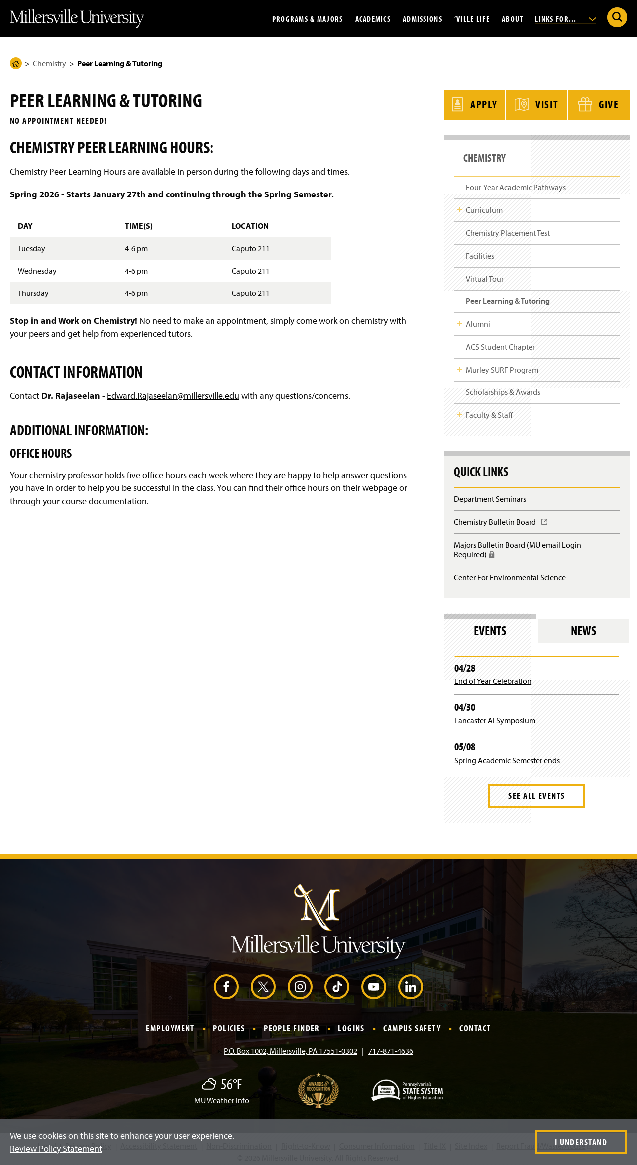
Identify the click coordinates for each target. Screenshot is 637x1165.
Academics (373, 18)
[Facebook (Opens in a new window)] (226, 982)
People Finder (291, 1023)
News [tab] (583, 625)
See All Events (536, 791)
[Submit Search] (617, 17)
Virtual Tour (485, 274)
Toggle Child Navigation (460, 205)
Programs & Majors (307, 18)
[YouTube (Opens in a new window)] (373, 982)
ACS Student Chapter (500, 342)
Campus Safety (412, 1023)
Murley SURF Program (502, 365)
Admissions (422, 18)
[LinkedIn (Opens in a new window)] (410, 982)
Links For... (565, 18)
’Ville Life (472, 18)
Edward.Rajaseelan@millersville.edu (173, 395)
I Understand (581, 1142)
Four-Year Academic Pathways (516, 183)
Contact (475, 1023)
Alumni (478, 319)
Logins (351, 1023)
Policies (229, 1023)
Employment (170, 1023)
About (512, 18)
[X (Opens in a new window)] (263, 982)
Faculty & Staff (489, 410)
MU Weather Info (221, 1095)
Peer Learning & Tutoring (508, 296)
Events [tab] (490, 625)
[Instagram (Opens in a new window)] (300, 982)
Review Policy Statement (56, 1148)
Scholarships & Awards (503, 387)
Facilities (480, 251)
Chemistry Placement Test (508, 228)
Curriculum (484, 205)
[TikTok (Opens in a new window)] (336, 982)
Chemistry (49, 63)
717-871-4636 (390, 1045)
